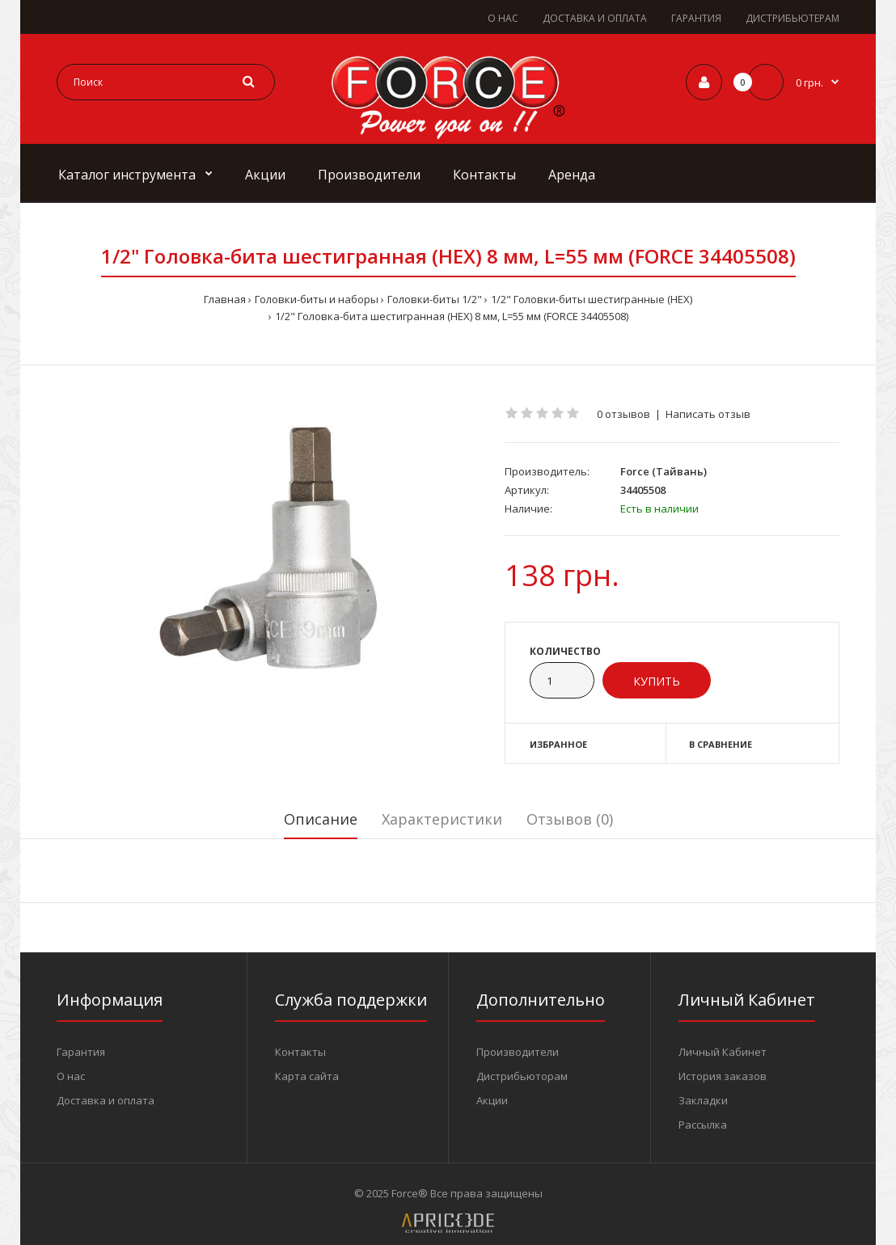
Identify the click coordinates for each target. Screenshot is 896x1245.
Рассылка (702, 1124)
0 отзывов (623, 414)
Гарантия (81, 1052)
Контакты (300, 1052)
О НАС (503, 18)
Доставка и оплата (105, 1100)
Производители (517, 1052)
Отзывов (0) (569, 819)
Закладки (703, 1100)
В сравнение (720, 744)
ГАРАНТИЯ (696, 18)
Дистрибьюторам (522, 1076)
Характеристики (442, 819)
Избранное (558, 744)
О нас (71, 1076)
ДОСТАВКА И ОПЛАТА (595, 18)
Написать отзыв (708, 414)
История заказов (722, 1076)
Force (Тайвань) (663, 471)
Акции (492, 1100)
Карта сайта (307, 1076)
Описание (320, 819)
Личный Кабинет (722, 1052)
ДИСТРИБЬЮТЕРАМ (792, 18)
